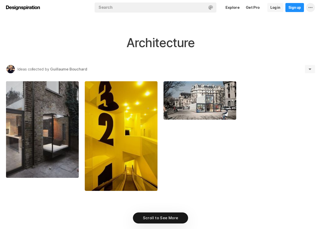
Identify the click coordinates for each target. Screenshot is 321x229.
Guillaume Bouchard (68, 69)
